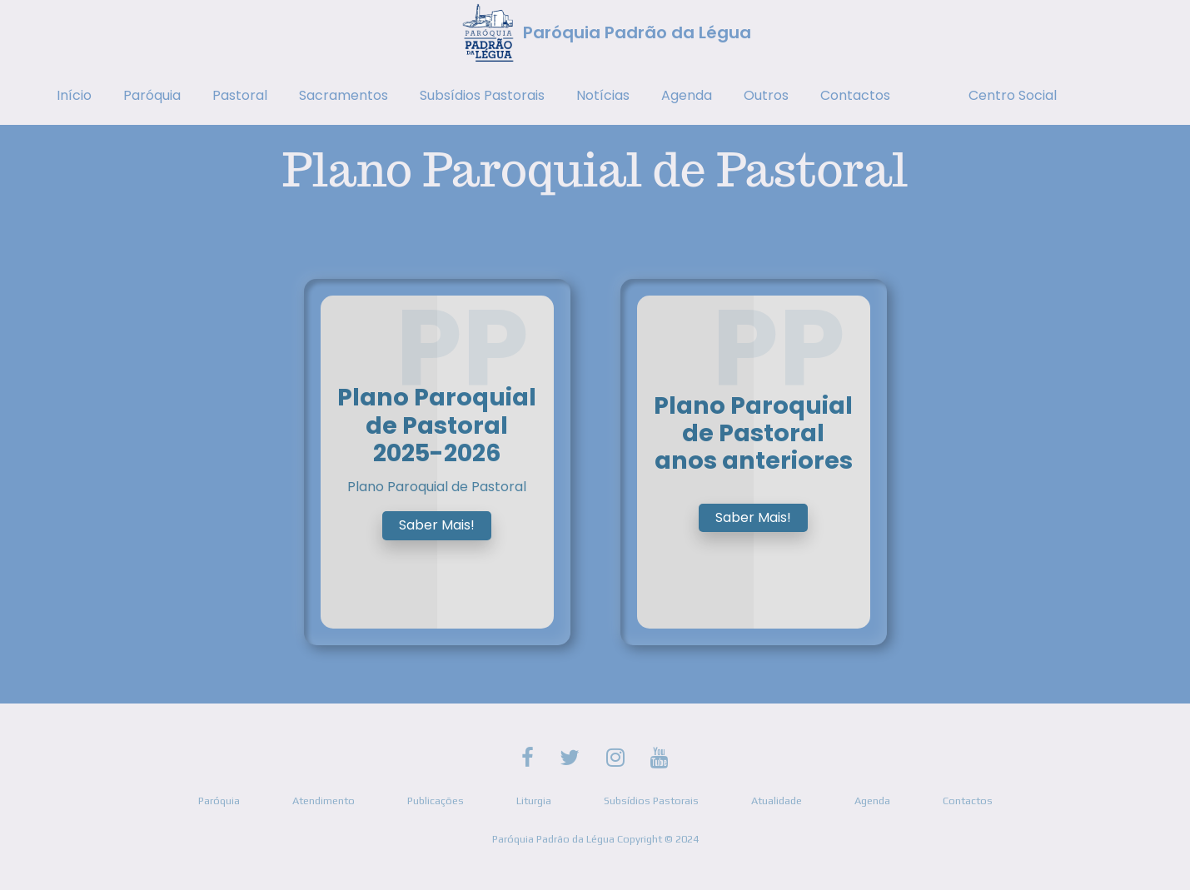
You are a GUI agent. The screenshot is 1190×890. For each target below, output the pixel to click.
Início (74, 95)
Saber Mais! (437, 524)
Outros (766, 95)
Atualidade (776, 800)
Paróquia (152, 95)
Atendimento (323, 800)
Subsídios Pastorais (482, 95)
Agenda (686, 95)
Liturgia (533, 800)
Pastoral (239, 95)
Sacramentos (343, 95)
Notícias (603, 95)
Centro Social (1012, 95)
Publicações (435, 800)
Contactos (855, 95)
